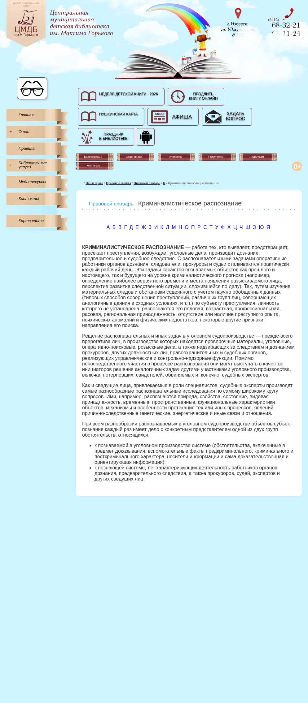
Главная (26, 115)
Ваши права (94, 183)
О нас (24, 131)
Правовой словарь (147, 183)
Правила (27, 148)
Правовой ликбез (118, 183)
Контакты (29, 198)
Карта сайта (31, 220)
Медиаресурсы (32, 181)
